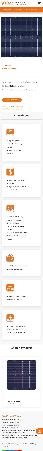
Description (7, 10)
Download (12, 100)
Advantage (18, 10)
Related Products (31, 10)
